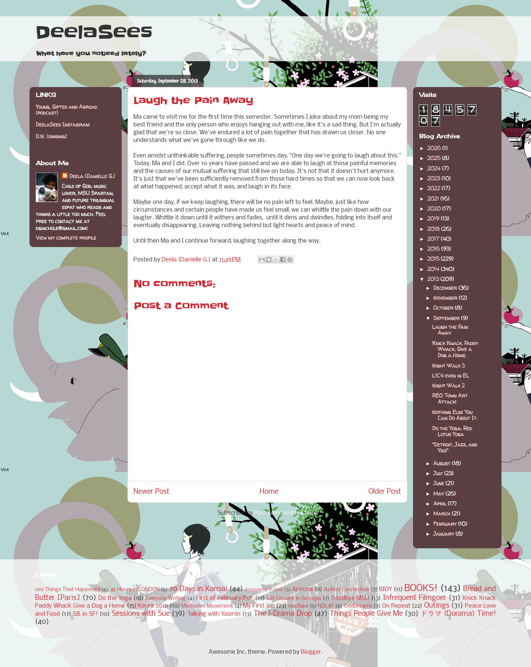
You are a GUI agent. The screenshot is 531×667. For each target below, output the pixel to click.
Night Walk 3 (448, 365)
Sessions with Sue (141, 614)
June (439, 483)
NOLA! (326, 606)
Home (269, 492)
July (438, 473)
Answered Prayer (264, 589)
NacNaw (298, 606)
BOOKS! (421, 589)
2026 (434, 148)
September (447, 318)
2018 (434, 228)
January (444, 533)
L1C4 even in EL (450, 375)
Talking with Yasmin (213, 614)
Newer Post (151, 492)
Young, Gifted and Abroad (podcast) (66, 110)
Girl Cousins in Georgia (294, 598)
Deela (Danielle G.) (92, 176)
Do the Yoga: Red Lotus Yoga (452, 431)
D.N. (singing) (51, 136)
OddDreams (358, 606)
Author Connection (346, 590)
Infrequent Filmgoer (414, 598)
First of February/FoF (224, 598)
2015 (434, 258)
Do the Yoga (115, 598)
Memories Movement (207, 606)
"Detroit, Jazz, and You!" (454, 447)
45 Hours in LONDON (135, 590)
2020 (434, 208)
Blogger (311, 652)
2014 (434, 268)
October (444, 307)
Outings (436, 605)
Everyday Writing (165, 598)
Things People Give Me (366, 614)
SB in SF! (85, 614)
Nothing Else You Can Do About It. (455, 415)
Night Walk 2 (448, 385)
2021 (433, 198)
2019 (434, 218)
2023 (434, 178)
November (446, 297)
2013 (433, 278)
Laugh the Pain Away (450, 330)
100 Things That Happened (67, 590)
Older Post (384, 492)
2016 (434, 248)
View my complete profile (66, 237)
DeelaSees (93, 32)
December (445, 287)
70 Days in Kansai (198, 589)
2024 (434, 168)
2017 (434, 238)
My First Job (258, 606)
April (440, 503)
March (442, 513)
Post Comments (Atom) (285, 513)
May (439, 493)
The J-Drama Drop (283, 614)
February (445, 523)
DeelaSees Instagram (63, 124)
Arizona (302, 589)
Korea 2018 (153, 606)
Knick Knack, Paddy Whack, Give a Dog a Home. (455, 349)
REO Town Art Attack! (450, 398)
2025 (434, 157)
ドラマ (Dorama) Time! (458, 614)
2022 (434, 188)
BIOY (385, 589)
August (442, 463)
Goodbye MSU (350, 598)
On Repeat (396, 606)
